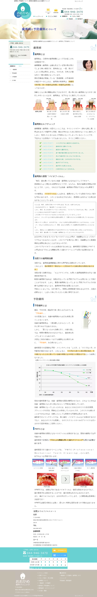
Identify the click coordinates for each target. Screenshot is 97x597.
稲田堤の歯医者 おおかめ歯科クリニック (45, 41)
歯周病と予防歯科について (46, 585)
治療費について (43, 580)
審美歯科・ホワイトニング (46, 588)
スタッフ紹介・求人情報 (46, 578)
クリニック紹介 (43, 573)
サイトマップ (79, 1)
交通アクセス (43, 575)
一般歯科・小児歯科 (44, 583)
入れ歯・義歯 (43, 590)
